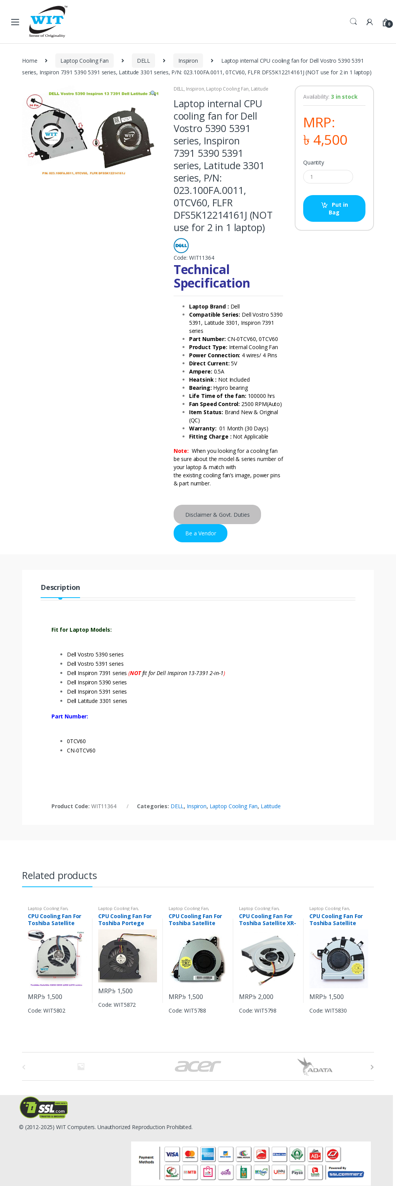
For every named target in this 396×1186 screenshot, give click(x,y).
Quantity (313, 162)
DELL (143, 60)
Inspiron (188, 60)
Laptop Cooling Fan (84, 60)
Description (60, 588)
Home (29, 60)
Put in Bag (338, 208)
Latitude (259, 89)
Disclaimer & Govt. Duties (217, 514)
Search (353, 21)
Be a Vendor (200, 533)
